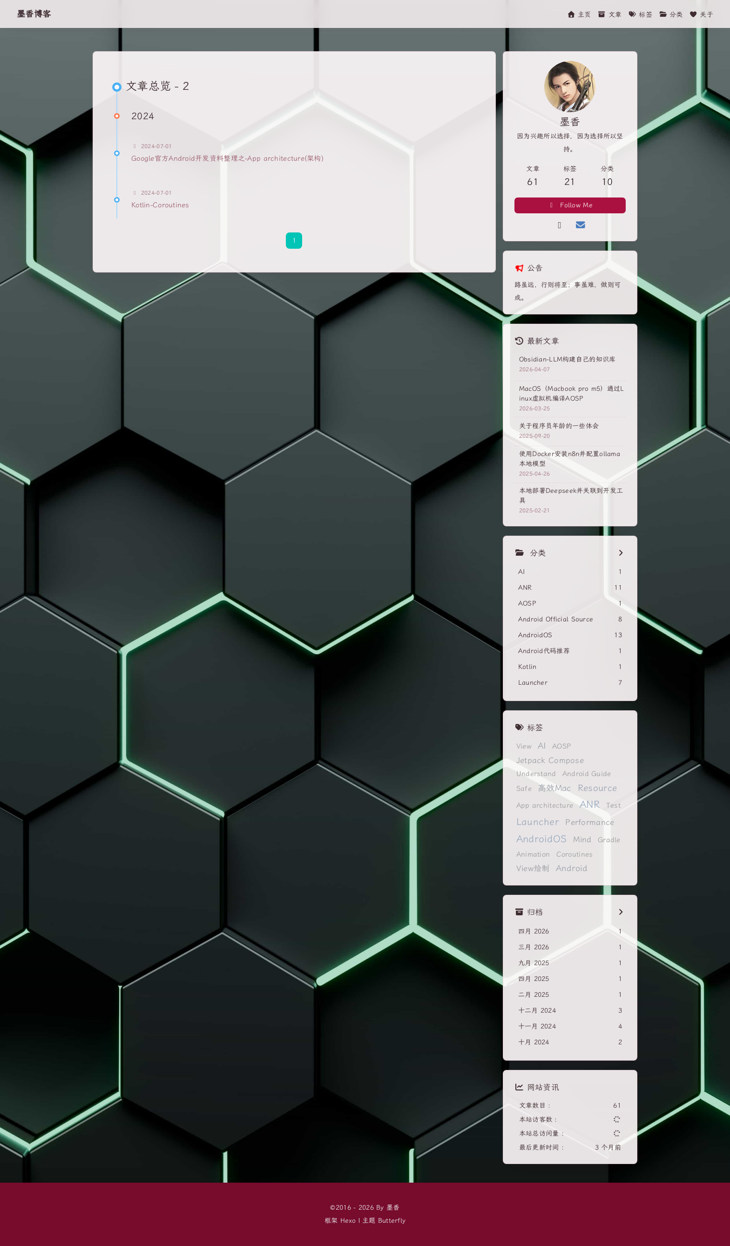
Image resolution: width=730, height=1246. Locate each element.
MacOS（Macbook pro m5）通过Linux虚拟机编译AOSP (571, 393)
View (524, 746)
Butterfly (392, 1221)
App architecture (544, 805)
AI (542, 746)
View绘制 (533, 868)
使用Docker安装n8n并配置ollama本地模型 (569, 459)
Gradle (609, 840)
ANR (590, 804)
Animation (533, 854)
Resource (597, 788)
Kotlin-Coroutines (160, 205)
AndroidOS (541, 838)
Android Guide (586, 773)
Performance (589, 822)
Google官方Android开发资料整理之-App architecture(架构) (227, 158)
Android (572, 868)
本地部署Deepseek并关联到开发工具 (571, 495)
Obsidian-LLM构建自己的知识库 (567, 359)
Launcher (537, 822)
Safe (524, 788)
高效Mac (554, 788)
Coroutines (574, 854)
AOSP (561, 746)
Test (613, 805)
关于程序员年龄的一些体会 (559, 426)
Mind (582, 839)
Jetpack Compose (550, 760)
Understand (536, 773)
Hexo (348, 1221)
